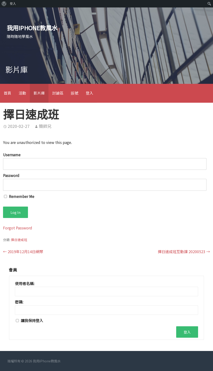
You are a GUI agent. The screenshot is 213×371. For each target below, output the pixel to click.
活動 (22, 93)
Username (12, 154)
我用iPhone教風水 (32, 27)
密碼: (19, 302)
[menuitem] (4, 3)
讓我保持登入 (32, 320)
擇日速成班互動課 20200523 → (184, 251)
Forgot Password (17, 228)
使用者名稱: (24, 283)
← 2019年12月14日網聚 (23, 251)
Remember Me (19, 196)
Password (11, 175)
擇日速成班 (19, 239)
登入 (89, 93)
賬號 (74, 93)
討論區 (57, 93)
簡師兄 (45, 126)
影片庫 (39, 93)
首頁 (7, 93)
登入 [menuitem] (13, 3)
